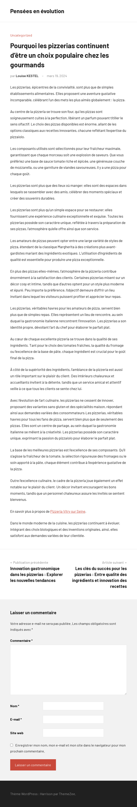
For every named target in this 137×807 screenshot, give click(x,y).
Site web (16, 733)
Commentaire (21, 640)
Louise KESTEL (27, 76)
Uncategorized (21, 35)
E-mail (16, 719)
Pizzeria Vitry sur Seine (67, 511)
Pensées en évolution (38, 10)
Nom (14, 706)
